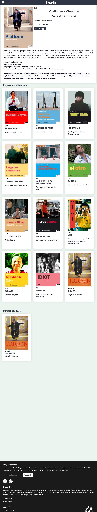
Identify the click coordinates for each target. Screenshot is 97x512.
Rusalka (9, 291)
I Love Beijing (43, 236)
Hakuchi (40, 290)
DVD (35, 8)
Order (39, 28)
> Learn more (7, 499)
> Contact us (7, 501)
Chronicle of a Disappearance (44, 182)
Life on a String (13, 236)
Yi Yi (70, 235)
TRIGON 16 (73, 291)
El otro (72, 181)
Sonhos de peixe (44, 128)
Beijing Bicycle (13, 128)
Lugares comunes (14, 181)
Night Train (74, 128)
